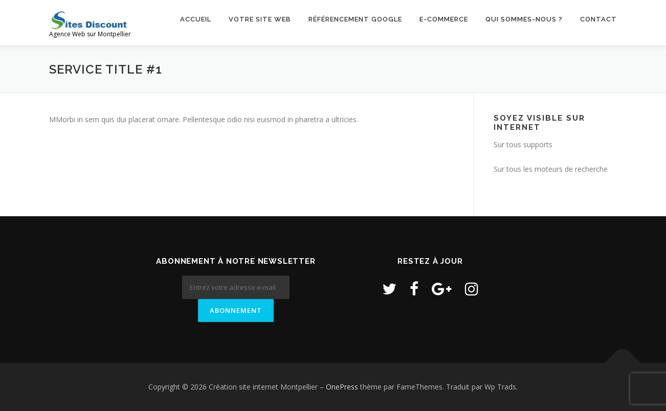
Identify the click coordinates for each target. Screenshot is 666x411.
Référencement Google (355, 19)
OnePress (342, 387)
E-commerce (443, 19)
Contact (598, 19)
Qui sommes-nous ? (524, 19)
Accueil (195, 19)
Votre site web (260, 19)
